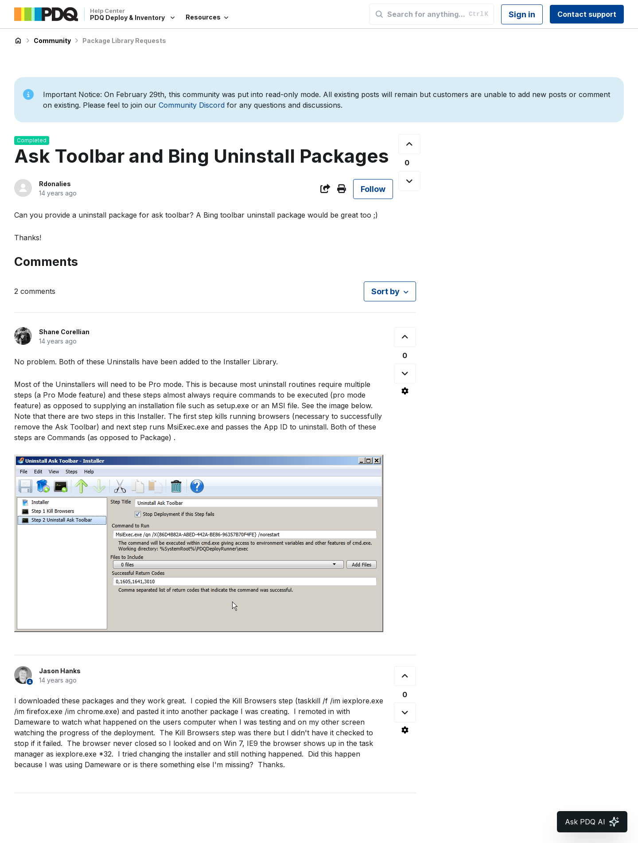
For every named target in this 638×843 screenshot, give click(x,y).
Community (52, 40)
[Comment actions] (405, 391)
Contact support (586, 14)
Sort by (385, 291)
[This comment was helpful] (405, 337)
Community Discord (192, 105)
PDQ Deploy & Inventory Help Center (18, 41)
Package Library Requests (124, 40)
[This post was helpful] (409, 144)
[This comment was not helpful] (405, 373)
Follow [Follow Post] (373, 189)
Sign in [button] (522, 14)
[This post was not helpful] (409, 181)
